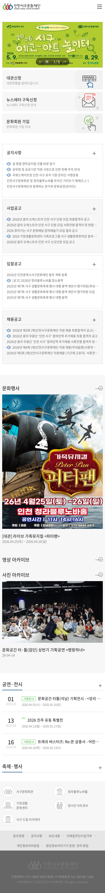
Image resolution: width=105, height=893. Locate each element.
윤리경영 (18, 836)
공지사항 (36, 836)
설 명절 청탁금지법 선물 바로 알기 (31, 163)
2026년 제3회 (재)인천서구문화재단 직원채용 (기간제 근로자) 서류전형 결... (52, 353)
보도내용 (54, 836)
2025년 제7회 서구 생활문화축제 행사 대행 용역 (37, 297)
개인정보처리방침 (28, 845)
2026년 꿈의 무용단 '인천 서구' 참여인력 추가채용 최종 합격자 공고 (52, 336)
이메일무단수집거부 (79, 836)
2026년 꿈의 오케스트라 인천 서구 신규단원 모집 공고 (41, 242)
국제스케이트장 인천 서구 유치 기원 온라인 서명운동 (42, 175)
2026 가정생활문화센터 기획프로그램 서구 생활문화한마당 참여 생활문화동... (52, 236)
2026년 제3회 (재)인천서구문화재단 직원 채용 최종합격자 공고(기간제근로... (52, 330)
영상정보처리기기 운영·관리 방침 (67, 845)
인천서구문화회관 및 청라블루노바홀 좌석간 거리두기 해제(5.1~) (48, 180)
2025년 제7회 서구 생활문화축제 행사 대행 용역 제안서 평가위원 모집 (51, 291)
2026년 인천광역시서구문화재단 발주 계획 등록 (37, 274)
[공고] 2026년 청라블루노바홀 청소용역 (35, 280)
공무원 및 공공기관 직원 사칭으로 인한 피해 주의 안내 (43, 169)
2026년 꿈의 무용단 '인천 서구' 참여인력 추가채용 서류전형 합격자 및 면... (52, 341)
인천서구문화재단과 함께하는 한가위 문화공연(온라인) (41, 186)
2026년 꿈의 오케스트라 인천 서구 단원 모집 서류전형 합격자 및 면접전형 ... (52, 225)
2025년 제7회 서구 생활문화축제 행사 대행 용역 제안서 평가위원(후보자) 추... (52, 286)
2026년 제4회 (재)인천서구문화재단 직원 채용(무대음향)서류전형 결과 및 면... (52, 347)
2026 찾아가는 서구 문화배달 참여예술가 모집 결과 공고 (42, 230)
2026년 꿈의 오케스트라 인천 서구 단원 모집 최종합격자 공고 (48, 219)
